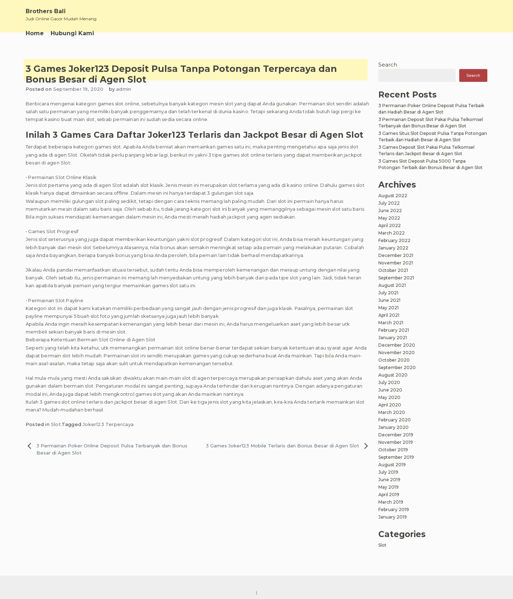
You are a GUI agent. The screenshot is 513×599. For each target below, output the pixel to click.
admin (123, 89)
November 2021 (395, 263)
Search (387, 64)
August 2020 (393, 375)
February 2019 (393, 509)
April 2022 (389, 225)
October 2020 (394, 360)
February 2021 (393, 330)
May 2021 (388, 307)
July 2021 (388, 292)
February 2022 (394, 240)
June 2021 (389, 300)
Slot (56, 424)
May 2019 (388, 487)
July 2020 (389, 382)
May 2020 (389, 397)
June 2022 (390, 210)
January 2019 (392, 517)
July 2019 (388, 472)
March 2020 (391, 412)
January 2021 (392, 337)
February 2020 (394, 419)
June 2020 (390, 390)
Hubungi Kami (72, 33)
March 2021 (390, 322)
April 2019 (388, 494)
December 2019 (395, 434)
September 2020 (397, 367)
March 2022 (391, 233)
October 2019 (393, 449)
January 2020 (393, 427)
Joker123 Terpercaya (108, 424)
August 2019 (392, 464)
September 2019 (396, 457)
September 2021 (396, 277)
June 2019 (389, 479)
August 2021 (392, 285)
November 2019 (395, 442)
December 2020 (396, 345)
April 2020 (389, 405)
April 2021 (388, 315)
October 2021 (393, 270)
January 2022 (393, 248)
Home (35, 33)
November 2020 (396, 352)
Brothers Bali (46, 11)
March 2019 (390, 502)
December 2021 (395, 255)
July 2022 (389, 203)
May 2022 (389, 218)
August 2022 (392, 195)
